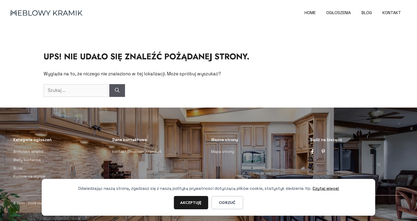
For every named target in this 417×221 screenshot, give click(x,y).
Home (310, 12)
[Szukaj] (117, 90)
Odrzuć (227, 203)
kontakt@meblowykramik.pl (136, 151)
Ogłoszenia (338, 12)
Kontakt (391, 12)
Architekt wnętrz (28, 151)
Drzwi (18, 168)
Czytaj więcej (325, 188)
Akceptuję (191, 203)
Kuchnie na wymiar (29, 176)
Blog (366, 12)
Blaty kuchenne (27, 159)
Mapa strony (222, 151)
